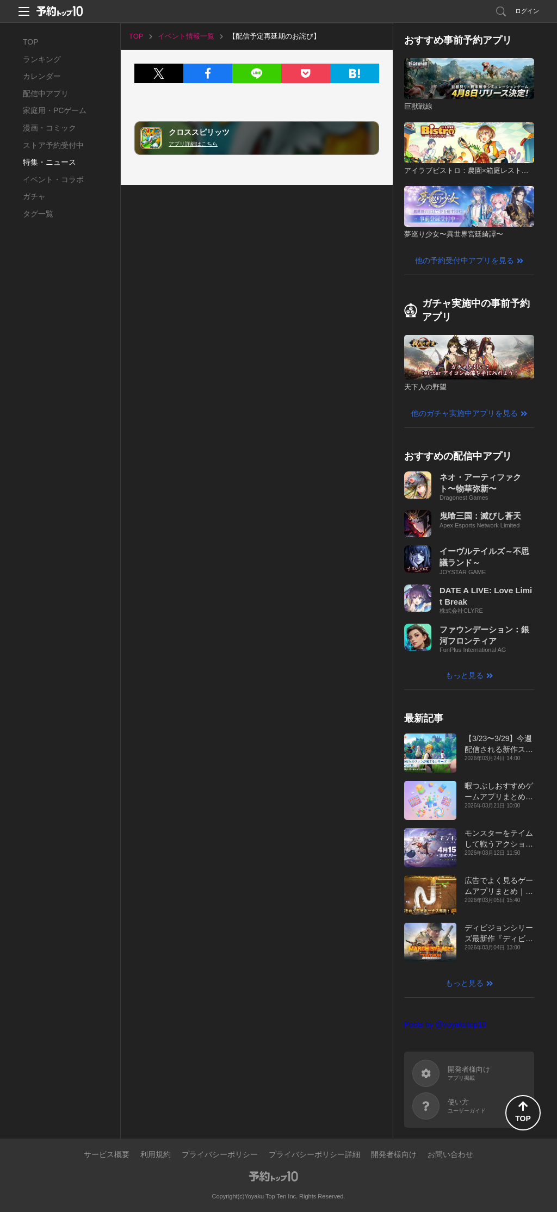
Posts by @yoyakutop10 (445, 1024)
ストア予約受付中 (53, 145)
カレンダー (42, 76)
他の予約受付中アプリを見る (464, 260)
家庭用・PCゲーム (54, 110)
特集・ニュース (49, 162)
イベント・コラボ (53, 179)
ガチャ (34, 196)
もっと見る (464, 675)
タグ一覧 (38, 213)
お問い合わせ (450, 1154)
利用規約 (155, 1154)
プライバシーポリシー (220, 1154)
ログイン (527, 11)
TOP (31, 42)
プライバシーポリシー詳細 (314, 1154)
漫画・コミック (49, 127)
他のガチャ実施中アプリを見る (464, 413)
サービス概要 (106, 1154)
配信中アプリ (46, 93)
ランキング (42, 59)
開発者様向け (394, 1154)
